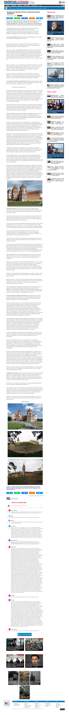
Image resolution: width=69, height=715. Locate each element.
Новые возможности (27, 707)
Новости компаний (48, 706)
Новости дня (51, 12)
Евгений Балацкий (14, 498)
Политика (26, 705)
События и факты (17, 705)
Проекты (46, 702)
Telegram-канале (17, 488)
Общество (20, 5)
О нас (40, 5)
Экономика (22, 639)
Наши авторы (58, 705)
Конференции (37, 704)
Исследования (26, 708)
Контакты (57, 708)
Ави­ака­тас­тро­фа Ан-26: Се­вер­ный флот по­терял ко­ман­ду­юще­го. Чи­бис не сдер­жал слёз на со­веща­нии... (55, 111)
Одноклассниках (10, 489)
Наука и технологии (27, 706)
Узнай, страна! (27, 5)
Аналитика (13, 5)
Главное (7, 5)
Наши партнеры (58, 706)
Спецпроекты (34, 5)
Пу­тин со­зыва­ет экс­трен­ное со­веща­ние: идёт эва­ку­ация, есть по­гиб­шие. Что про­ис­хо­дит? (55, 32)
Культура (36, 705)
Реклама (57, 707)
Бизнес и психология (38, 706)
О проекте (57, 704)
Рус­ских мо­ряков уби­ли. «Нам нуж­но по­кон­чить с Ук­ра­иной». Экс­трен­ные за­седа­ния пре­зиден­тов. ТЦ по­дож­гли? (55, 80)
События (15, 702)
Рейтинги (46, 707)
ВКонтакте (35, 488)
